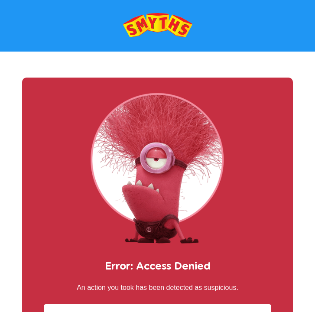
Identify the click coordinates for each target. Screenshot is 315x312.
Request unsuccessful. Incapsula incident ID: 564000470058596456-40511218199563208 (157, 156)
